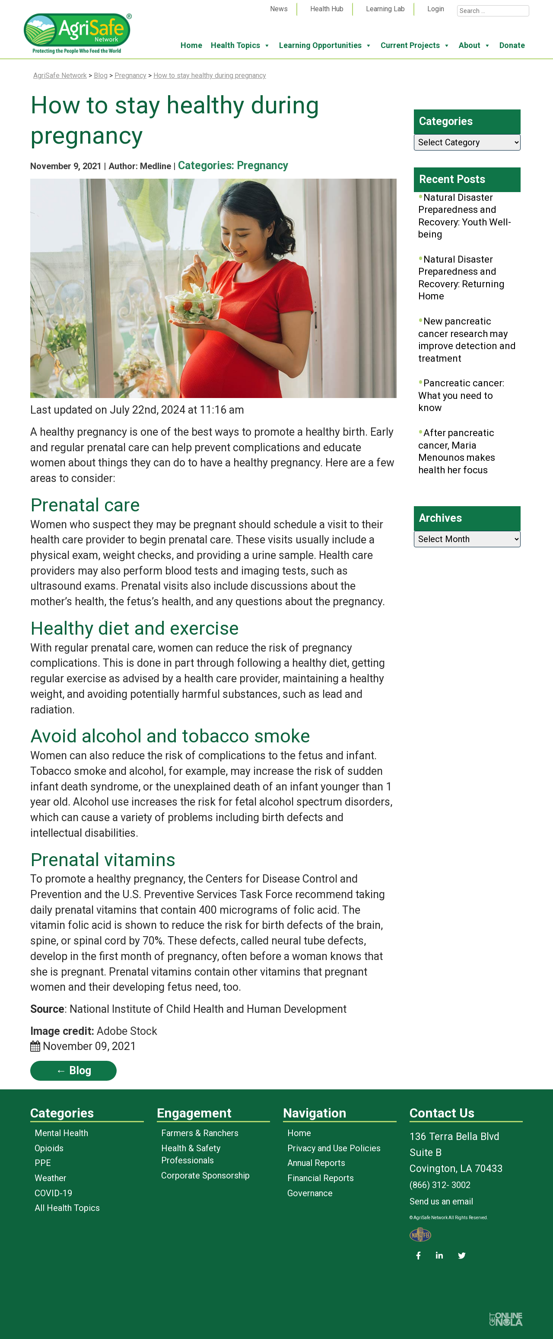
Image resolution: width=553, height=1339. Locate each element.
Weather (51, 1178)
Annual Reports (316, 1163)
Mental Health (61, 1133)
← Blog (73, 1070)
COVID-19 (53, 1193)
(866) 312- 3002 (440, 1185)
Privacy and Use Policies (334, 1148)
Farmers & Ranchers (199, 1133)
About (475, 45)
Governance (310, 1193)
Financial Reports (320, 1178)
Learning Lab (385, 9)
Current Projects (415, 45)
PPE (43, 1163)
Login (435, 9)
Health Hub (326, 9)
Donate (512, 45)
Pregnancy (263, 165)
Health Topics (240, 45)
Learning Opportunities (325, 45)
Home (191, 45)
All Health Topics (67, 1208)
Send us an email (441, 1201)
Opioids (49, 1148)
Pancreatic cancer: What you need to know (461, 395)
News (279, 9)
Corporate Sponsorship (205, 1175)
